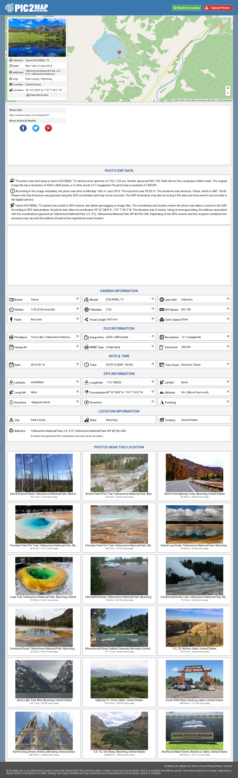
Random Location (188, 7)
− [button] (228, 93)
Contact (228, 766)
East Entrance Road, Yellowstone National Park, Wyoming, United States (53, 493)
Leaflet (175, 100)
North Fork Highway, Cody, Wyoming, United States (194, 493)
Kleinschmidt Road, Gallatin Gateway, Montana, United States (122, 648)
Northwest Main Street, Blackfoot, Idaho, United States (194, 751)
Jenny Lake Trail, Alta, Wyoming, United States (44, 700)
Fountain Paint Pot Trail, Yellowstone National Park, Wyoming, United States (55, 545)
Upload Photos (220, 7)
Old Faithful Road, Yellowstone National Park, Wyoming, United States (127, 597)
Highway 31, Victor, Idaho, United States (119, 700)
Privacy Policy (214, 766)
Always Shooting (198, 100)
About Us (185, 766)
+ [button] (228, 88)
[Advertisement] (147, 135)
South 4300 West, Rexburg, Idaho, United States (194, 700)
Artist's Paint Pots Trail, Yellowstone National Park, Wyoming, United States (130, 493)
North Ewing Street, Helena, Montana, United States (44, 751)
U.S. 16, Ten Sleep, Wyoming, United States (119, 751)
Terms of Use (198, 766)
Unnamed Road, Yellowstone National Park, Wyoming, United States (51, 648)
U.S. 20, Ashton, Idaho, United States (194, 648)
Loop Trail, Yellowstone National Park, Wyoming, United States (47, 597)
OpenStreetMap (225, 100)
